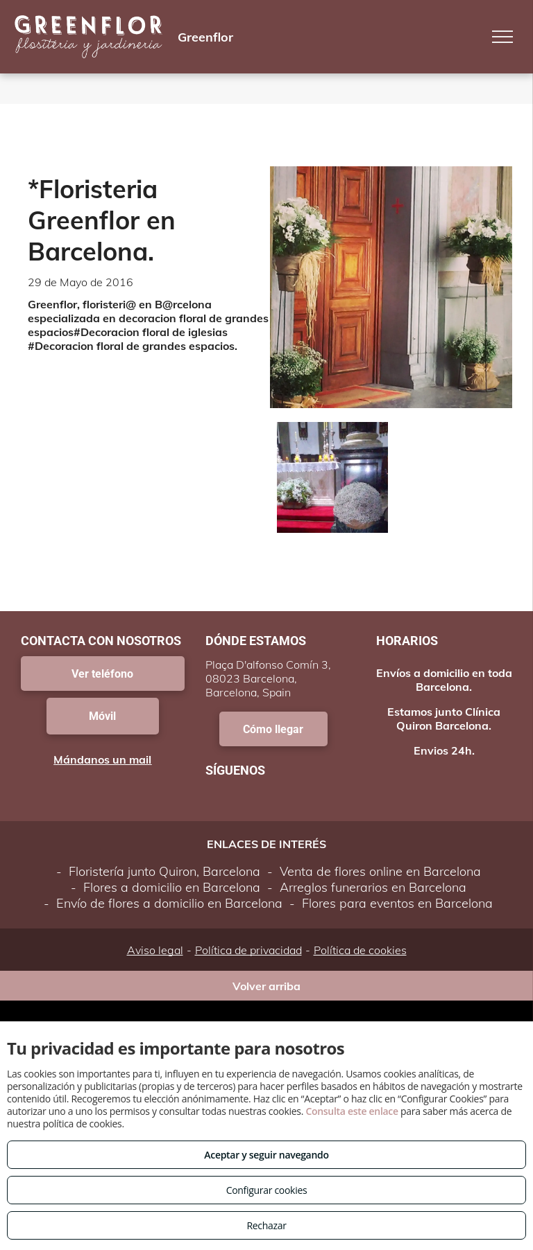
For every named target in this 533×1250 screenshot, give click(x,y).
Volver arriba (266, 986)
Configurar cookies (266, 1190)
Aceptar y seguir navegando (266, 1154)
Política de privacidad (248, 950)
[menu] (502, 37)
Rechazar (266, 1225)
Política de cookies (360, 950)
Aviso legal (155, 950)
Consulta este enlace (351, 1111)
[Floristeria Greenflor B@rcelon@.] (332, 477)
